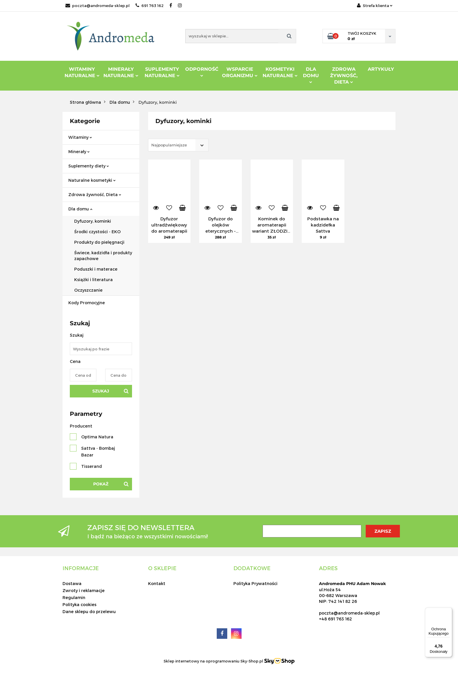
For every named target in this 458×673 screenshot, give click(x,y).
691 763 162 (150, 5)
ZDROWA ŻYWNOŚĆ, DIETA (344, 75)
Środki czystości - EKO (97, 231)
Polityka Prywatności (255, 583)
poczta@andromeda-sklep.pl (97, 5)
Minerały (79, 151)
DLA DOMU (311, 74)
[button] (81, 568)
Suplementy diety (88, 165)
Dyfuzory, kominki (92, 221)
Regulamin (74, 597)
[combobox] (178, 145)
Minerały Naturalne (120, 72)
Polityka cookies (79, 604)
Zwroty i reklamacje (84, 590)
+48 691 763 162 (335, 618)
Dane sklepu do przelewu (89, 611)
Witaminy (80, 137)
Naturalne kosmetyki (92, 180)
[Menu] (448, 611)
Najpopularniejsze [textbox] (169, 145)
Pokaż (100, 484)
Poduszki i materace (95, 269)
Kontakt (156, 583)
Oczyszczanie (88, 290)
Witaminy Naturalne (82, 72)
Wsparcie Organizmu (240, 72)
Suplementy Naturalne (162, 72)
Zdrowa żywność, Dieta (94, 194)
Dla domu (80, 208)
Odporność (201, 71)
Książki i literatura (93, 279)
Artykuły (381, 69)
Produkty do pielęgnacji (99, 242)
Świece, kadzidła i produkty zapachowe (103, 255)
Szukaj (100, 391)
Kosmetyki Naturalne (280, 72)
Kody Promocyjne (86, 302)
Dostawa (72, 583)
